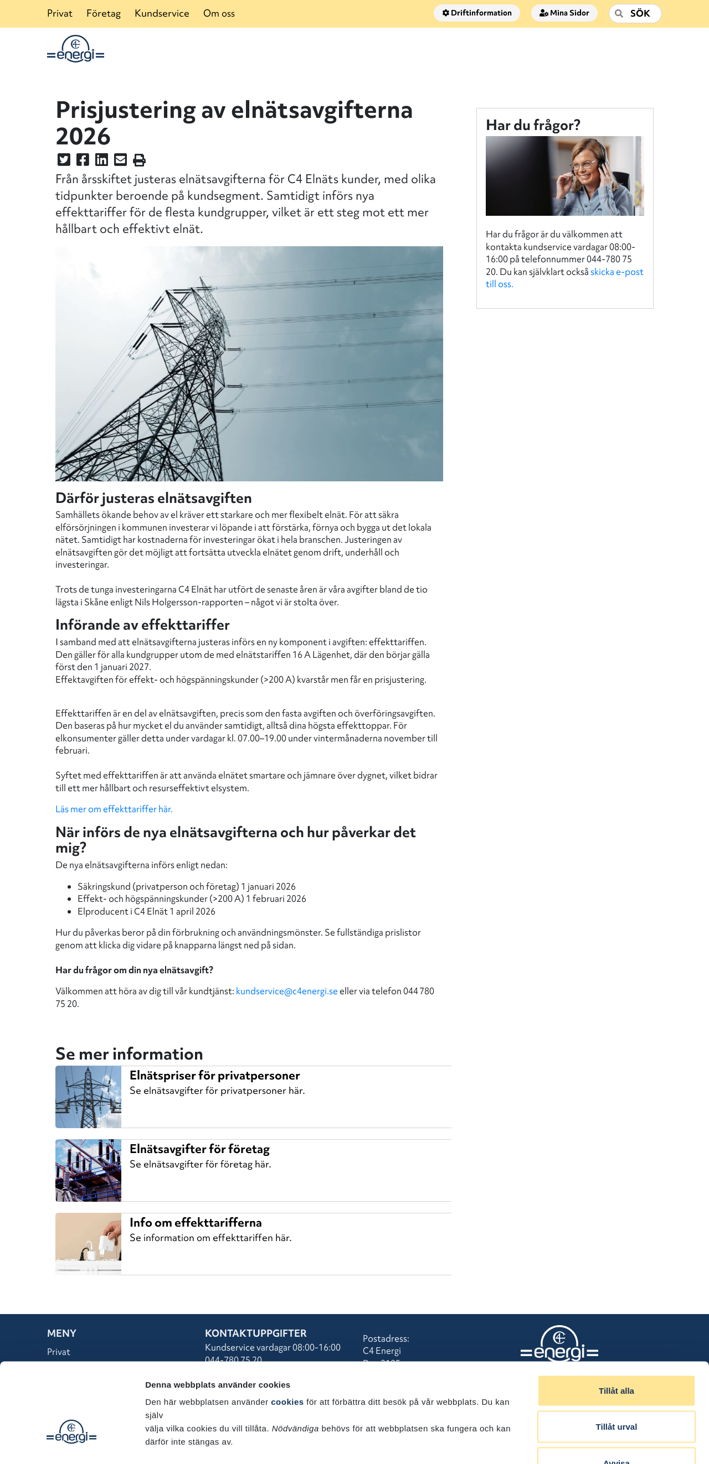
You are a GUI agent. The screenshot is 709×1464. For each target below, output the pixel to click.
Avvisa (616, 1391)
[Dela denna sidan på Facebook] (82, 161)
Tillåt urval (617, 1355)
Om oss (219, 13)
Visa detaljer (601, 1442)
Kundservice (162, 13)
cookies (287, 1330)
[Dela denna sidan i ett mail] (120, 161)
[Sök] (635, 13)
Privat (60, 13)
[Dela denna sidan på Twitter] (64, 161)
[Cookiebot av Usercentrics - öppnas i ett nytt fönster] (71, 1442)
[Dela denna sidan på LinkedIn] (101, 161)
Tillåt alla (616, 1318)
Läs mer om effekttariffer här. (114, 809)
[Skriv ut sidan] (139, 161)
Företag (103, 13)
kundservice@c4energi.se (287, 991)
